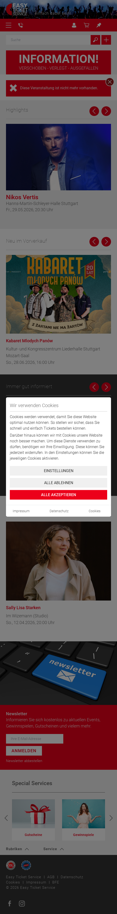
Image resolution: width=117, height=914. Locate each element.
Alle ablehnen (58, 483)
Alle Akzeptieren (58, 495)
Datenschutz (59, 511)
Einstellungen (58, 471)
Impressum (21, 511)
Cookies (94, 511)
